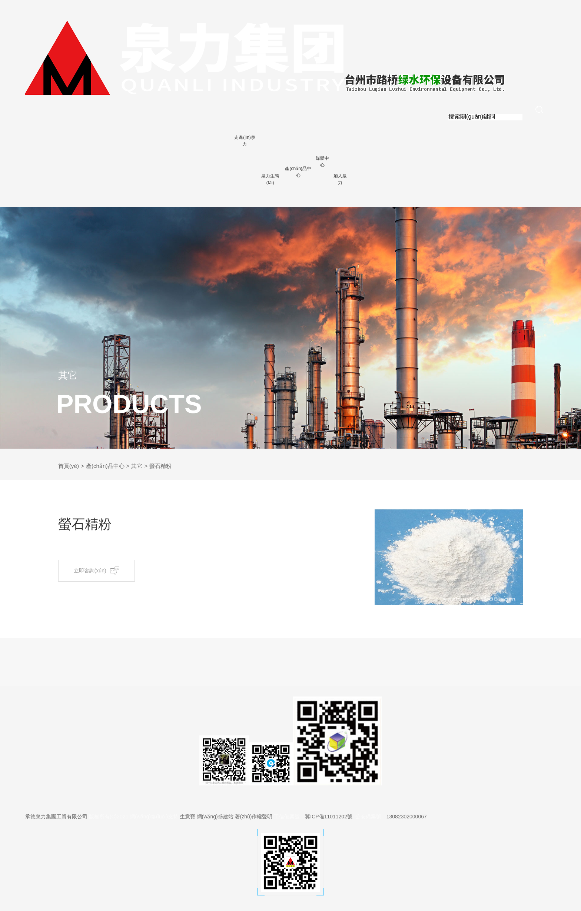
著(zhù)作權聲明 (254, 816)
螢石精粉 (166, 466)
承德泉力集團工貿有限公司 (56, 816)
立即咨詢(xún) (99, 570)
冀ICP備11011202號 (328, 816)
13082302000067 (406, 816)
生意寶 (187, 816)
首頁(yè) (69, 466)
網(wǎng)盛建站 (215, 816)
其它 (141, 466)
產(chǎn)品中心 (107, 466)
